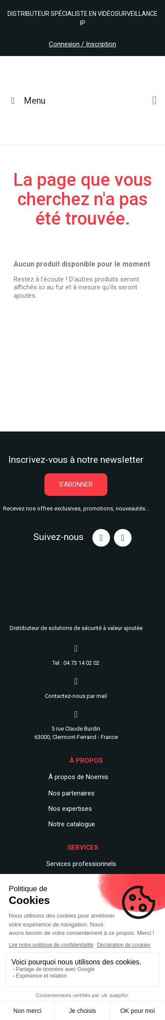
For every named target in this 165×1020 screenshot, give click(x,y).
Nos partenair (68, 793)
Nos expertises (70, 809)
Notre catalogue (71, 824)
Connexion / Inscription (82, 44)
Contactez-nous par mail (76, 696)
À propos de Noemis (78, 777)
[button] (75, 484)
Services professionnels (81, 864)
